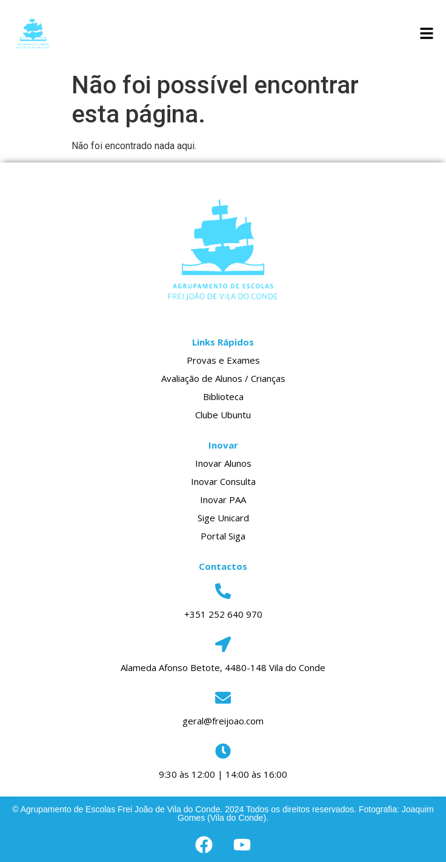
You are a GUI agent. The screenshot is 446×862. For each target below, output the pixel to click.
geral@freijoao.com (223, 721)
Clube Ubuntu (223, 415)
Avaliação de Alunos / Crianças (223, 378)
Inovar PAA (223, 499)
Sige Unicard (223, 518)
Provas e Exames (223, 360)
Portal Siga (223, 536)
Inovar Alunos (223, 463)
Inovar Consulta (223, 481)
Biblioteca (223, 396)
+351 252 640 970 (223, 614)
